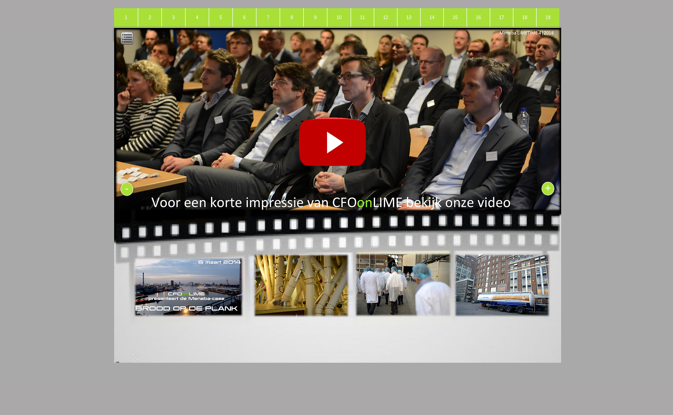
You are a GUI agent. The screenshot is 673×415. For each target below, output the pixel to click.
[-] (127, 189)
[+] (548, 188)
